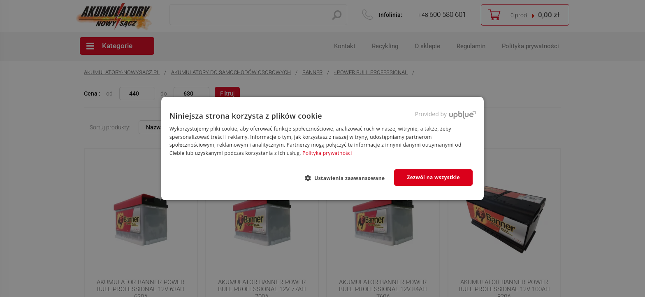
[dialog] (322, 148)
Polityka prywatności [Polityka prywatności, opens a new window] (327, 153)
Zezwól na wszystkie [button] (433, 177)
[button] (348, 178)
